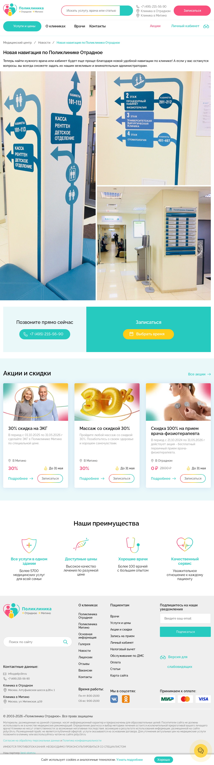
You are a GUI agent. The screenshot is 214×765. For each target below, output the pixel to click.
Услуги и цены (24, 26)
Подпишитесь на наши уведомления (179, 607)
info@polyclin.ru (17, 673)
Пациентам (119, 605)
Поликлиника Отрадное (87, 616)
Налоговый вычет (122, 649)
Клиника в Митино (154, 15)
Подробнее (18, 479)
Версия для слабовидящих (179, 658)
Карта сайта (119, 675)
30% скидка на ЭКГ (28, 428)
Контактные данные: (20, 667)
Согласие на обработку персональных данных (31, 740)
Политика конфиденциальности (82, 740)
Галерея (84, 644)
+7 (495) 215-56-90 (153, 6)
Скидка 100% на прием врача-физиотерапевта (175, 431)
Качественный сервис (185, 561)
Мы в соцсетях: (123, 691)
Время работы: (91, 689)
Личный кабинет (185, 26)
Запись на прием (122, 636)
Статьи (115, 669)
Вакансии (85, 670)
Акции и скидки (121, 629)
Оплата (115, 662)
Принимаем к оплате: (178, 691)
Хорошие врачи (133, 559)
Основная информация (87, 635)
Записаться (192, 11)
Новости (44, 42)
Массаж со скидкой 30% (105, 428)
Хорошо (163, 760)
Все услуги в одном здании (29, 561)
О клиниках (56, 26)
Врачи (79, 26)
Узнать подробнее (129, 759)
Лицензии (85, 657)
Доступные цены (81, 559)
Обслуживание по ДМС (127, 655)
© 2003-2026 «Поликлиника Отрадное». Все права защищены (48, 716)
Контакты (97, 26)
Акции (155, 26)
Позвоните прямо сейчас (44, 322)
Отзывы (84, 664)
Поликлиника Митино (87, 625)
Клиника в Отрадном (156, 11)
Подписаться (185, 632)
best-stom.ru (28, 752)
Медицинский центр (17, 42)
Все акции (197, 374)
